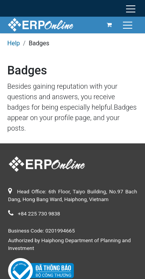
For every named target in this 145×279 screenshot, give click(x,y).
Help (13, 43)
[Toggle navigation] (128, 24)
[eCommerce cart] (109, 25)
